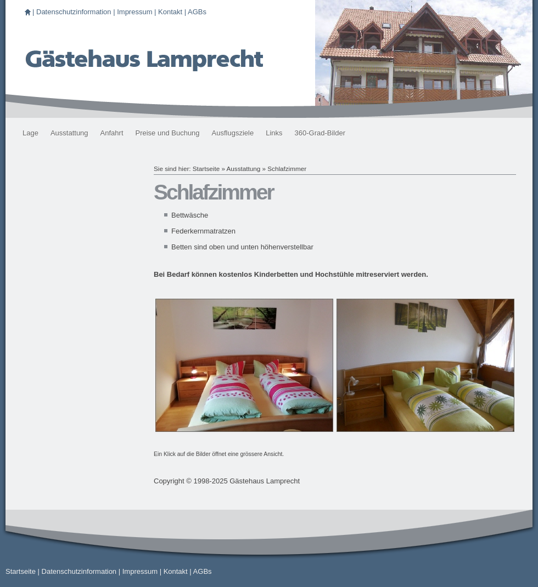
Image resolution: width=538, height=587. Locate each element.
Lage (30, 133)
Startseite (206, 168)
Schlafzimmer (286, 168)
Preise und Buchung (168, 133)
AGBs (197, 12)
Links (274, 133)
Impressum (134, 12)
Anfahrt (112, 133)
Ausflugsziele (233, 133)
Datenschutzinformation (73, 12)
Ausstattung (69, 133)
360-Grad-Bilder (320, 133)
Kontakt (170, 12)
